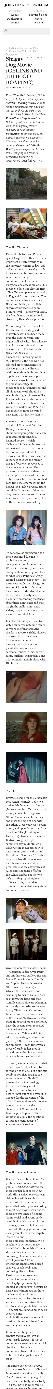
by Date (38, 22)
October (17, 87)
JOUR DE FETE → (36, 57)
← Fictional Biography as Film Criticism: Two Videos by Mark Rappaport (22, 51)
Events (15, 22)
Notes (38, 19)
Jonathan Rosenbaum (26, 4)
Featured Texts (38, 15)
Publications (14, 19)
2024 (27, 87)
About (15, 15)
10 (23, 87)
